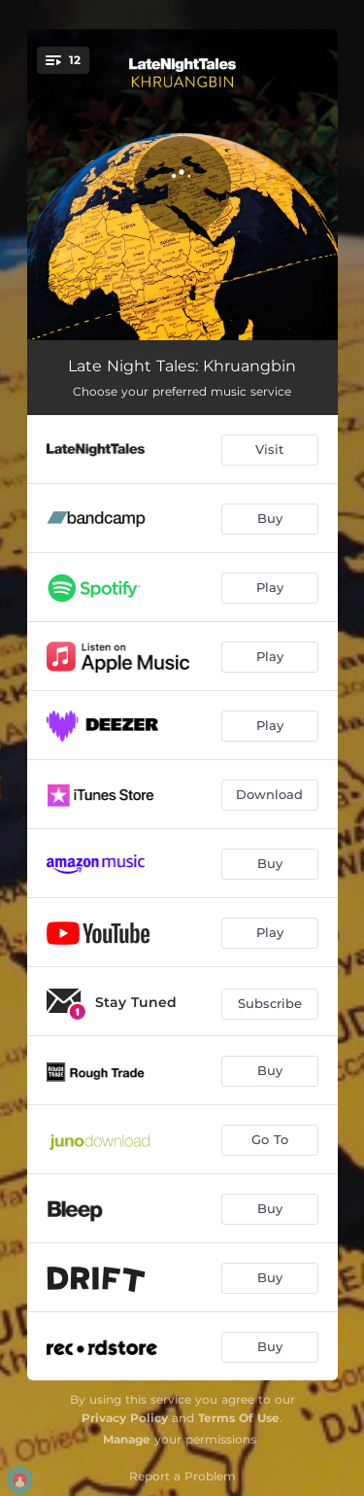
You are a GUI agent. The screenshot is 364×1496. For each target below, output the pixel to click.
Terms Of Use (239, 1417)
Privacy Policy (125, 1417)
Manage (126, 1439)
